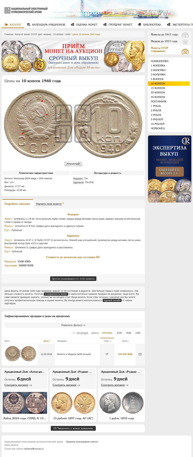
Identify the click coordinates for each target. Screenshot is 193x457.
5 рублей (157, 119)
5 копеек (157, 79)
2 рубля (156, 110)
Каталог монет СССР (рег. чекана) (33, 34)
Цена (124, 341)
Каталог (15, 24)
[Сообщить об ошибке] (140, 354)
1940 (67, 34)
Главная (8, 34)
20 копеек (158, 92)
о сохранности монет (56, 294)
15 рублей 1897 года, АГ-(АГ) (73, 418)
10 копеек (58, 34)
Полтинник (159, 101)
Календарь (48, 24)
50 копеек (158, 97)
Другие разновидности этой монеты (73, 278)
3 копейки (158, 74)
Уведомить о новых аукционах (75, 428)
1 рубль (156, 106)
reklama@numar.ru (34, 448)
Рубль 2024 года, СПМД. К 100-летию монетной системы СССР (25, 418)
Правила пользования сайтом (82, 441)
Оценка (86, 24)
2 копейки (158, 70)
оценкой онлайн (112, 300)
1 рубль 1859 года (121, 418)
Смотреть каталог (16, 385)
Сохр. (106, 341)
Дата (46, 341)
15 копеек (158, 88)
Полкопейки (159, 61)
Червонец (158, 128)
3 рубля (156, 115)
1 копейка (158, 65)
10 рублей (157, 124)
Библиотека (152, 24)
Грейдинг (120, 24)
